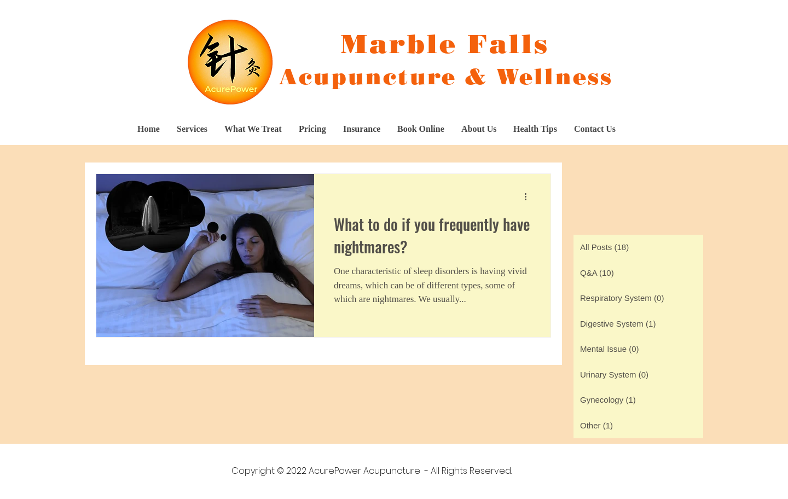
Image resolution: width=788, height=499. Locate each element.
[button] (312, 129)
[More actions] (529, 196)
